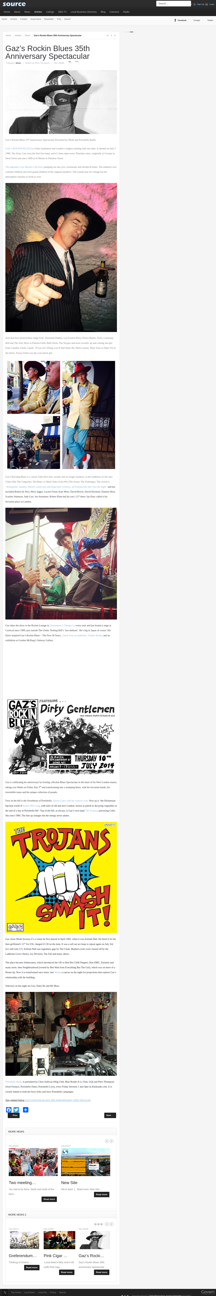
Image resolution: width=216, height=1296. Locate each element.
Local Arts (42, 1292)
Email (76, 61)
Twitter (210, 20)
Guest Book (35, 19)
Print (70, 61)
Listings (50, 11)
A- (115, 35)
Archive (13, 19)
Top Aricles (16, 1292)
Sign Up (200, 4)
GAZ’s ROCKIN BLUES (18, 148)
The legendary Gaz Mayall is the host (24, 167)
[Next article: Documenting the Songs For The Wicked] (110, 1115)
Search (67, 19)
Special (62, 1292)
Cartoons (114, 11)
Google (197, 20)
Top (5, 1292)
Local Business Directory (84, 11)
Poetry (53, 1292)
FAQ (59, 19)
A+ (108, 35)
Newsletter (49, 19)
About (17, 11)
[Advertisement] (61, 670)
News (27, 11)
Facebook (182, 20)
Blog (103, 11)
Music (27, 35)
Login (211, 4)
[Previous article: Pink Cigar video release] (14, 1115)
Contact (23, 19)
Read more (49, 1199)
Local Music (29, 1292)
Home (7, 11)
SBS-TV (62, 11)
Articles (38, 11)
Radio (126, 11)
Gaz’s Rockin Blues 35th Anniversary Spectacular (47, 52)
